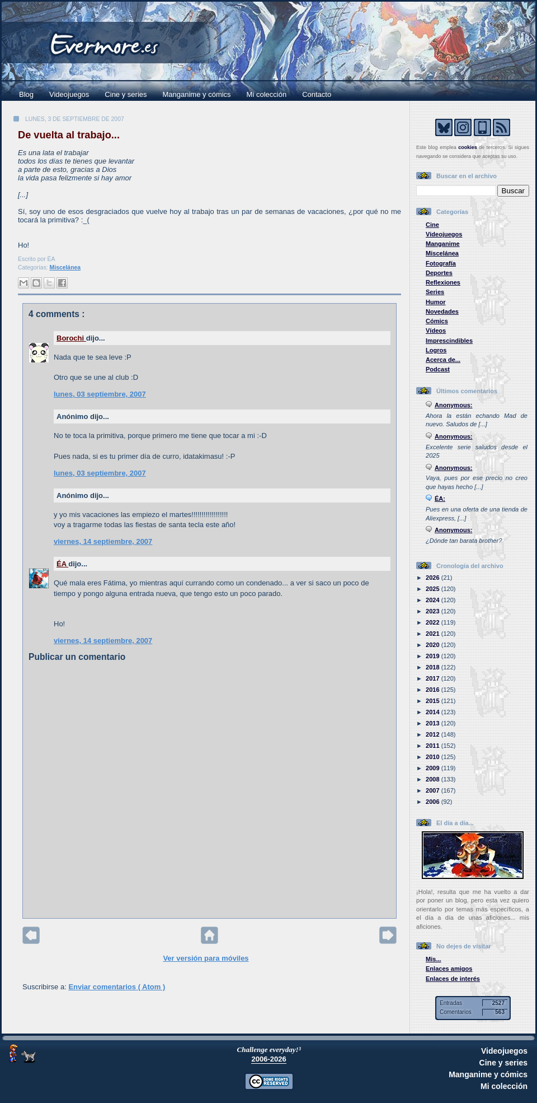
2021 (433, 633)
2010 (433, 756)
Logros (436, 350)
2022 (433, 622)
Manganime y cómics (197, 94)
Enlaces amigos (449, 968)
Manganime (443, 243)
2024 (433, 600)
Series (435, 291)
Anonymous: (454, 405)
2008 (433, 779)
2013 (433, 723)
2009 (433, 768)
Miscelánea (65, 267)
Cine (432, 224)
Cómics (437, 321)
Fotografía (441, 263)
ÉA (62, 564)
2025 (433, 588)
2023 (433, 611)
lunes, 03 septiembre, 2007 (100, 394)
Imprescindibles (449, 340)
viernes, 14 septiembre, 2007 (103, 541)
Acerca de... (443, 359)
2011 (433, 745)
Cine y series (126, 94)
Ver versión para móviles (205, 958)
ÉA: (440, 498)
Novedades (442, 311)
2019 (433, 656)
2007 (433, 790)
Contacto (316, 94)
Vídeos (436, 330)
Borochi (71, 338)
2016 (433, 689)
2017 (433, 678)
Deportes (439, 272)
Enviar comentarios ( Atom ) (116, 987)
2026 (433, 577)
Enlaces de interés (453, 978)
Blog (26, 94)
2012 (433, 734)
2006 (433, 801)
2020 (433, 644)
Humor (436, 302)
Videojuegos (69, 94)
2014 (433, 712)
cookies (467, 147)
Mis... (433, 959)
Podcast (438, 369)
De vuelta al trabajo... (69, 135)
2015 (433, 700)
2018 (433, 667)
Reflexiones (443, 282)
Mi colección (267, 94)
